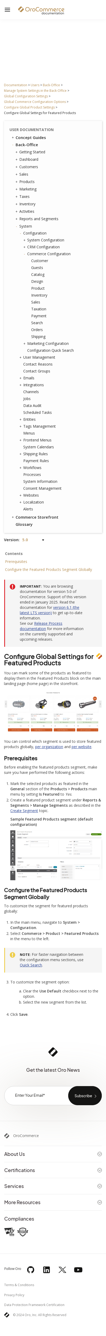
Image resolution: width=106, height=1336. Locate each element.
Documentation (15, 85)
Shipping (38, 336)
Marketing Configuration (47, 343)
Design (37, 281)
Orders (37, 329)
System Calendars (38, 446)
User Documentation (32, 129)
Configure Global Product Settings (29, 107)
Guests (37, 267)
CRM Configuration (42, 247)
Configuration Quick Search (50, 350)
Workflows (31, 467)
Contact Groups (36, 371)
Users (35, 85)
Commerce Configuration (48, 254)
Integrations (32, 385)
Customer (39, 260)
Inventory (26, 204)
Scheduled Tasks (37, 412)
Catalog (37, 274)
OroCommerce (26, 1135)
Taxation (38, 308)
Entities (28, 419)
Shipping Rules (34, 454)
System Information (40, 481)
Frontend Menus (36, 440)
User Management (38, 357)
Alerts (28, 508)
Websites (30, 495)
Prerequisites (16, 561)
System (24, 226)
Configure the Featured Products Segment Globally (48, 569)
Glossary (24, 524)
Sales (22, 174)
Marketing (26, 189)
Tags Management (38, 426)
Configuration (34, 233)
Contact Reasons (38, 364)
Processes (32, 474)
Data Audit (32, 405)
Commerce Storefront (34, 517)
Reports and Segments (37, 219)
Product (38, 288)
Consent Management (42, 488)
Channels (31, 391)
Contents (14, 553)
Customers (27, 167)
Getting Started (31, 152)
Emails (27, 378)
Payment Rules (36, 460)
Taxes (23, 196)
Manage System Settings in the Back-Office (35, 90)
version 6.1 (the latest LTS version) (49, 610)
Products (26, 181)
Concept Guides (28, 137)
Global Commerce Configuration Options (35, 101)
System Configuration (44, 240)
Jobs (27, 398)
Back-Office (51, 85)
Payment (39, 315)
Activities (25, 211)
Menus (29, 433)
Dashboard (27, 159)
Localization (32, 502)
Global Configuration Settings (26, 96)
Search (37, 322)
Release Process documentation (41, 626)
